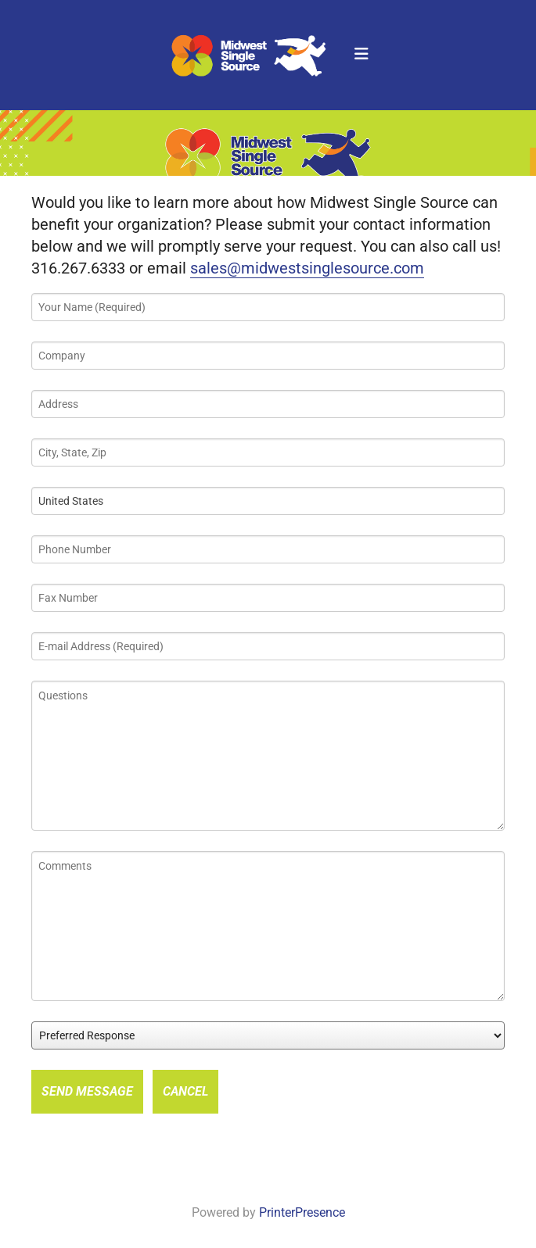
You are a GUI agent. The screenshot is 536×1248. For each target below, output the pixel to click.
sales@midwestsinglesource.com (307, 268)
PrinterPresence (302, 1212)
